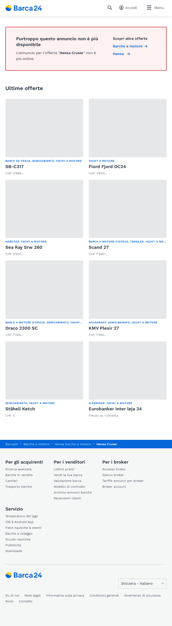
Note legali (33, 595)
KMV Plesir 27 (104, 328)
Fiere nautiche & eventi (23, 527)
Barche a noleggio (18, 533)
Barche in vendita (19, 475)
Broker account (114, 486)
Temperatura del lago (21, 516)
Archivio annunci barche (73, 492)
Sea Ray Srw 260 (23, 247)
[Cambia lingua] (142, 583)
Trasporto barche (18, 486)
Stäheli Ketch (20, 408)
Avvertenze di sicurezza (142, 595)
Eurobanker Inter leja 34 (115, 408)
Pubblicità (13, 545)
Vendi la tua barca (68, 475)
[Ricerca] (110, 8)
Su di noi (12, 595)
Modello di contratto (69, 486)
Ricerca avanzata (18, 469)
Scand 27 (99, 247)
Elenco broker (113, 475)
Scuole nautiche (17, 539)
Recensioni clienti (67, 498)
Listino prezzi (64, 469)
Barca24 (11, 444)
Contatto (25, 601)
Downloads (13, 551)
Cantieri (11, 481)
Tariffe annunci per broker (123, 481)
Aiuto (9, 601)
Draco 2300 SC (21, 328)
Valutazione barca (67, 481)
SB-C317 (14, 166)
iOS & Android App (19, 522)
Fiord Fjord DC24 (107, 166)
